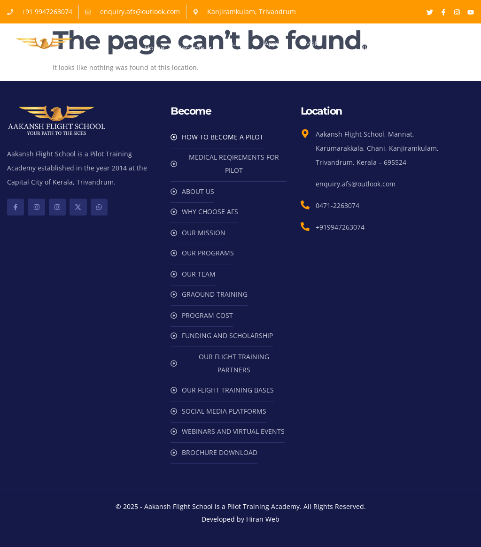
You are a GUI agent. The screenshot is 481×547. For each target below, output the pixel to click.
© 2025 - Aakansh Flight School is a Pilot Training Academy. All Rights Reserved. (241, 506)
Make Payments (321, 47)
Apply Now (273, 47)
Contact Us (401, 47)
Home (154, 48)
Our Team (235, 47)
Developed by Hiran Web (240, 519)
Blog (367, 48)
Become (195, 48)
